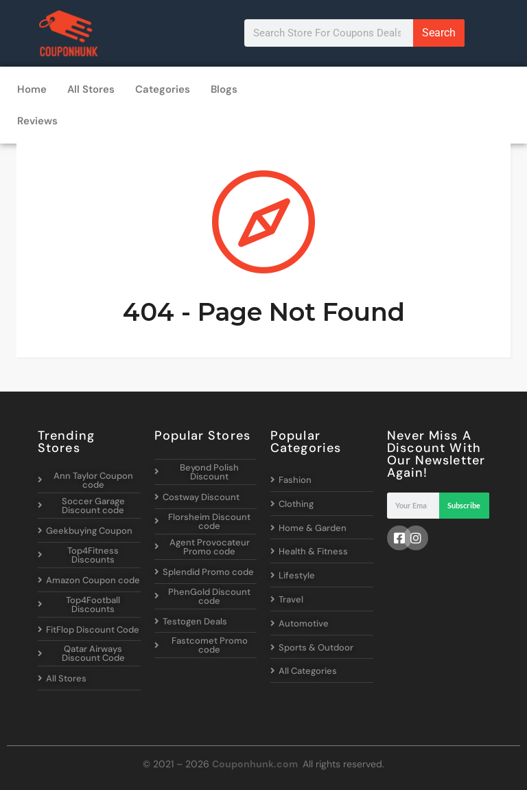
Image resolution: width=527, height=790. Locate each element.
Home (32, 89)
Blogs (224, 89)
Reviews (37, 121)
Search (439, 32)
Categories (162, 89)
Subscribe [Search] (463, 505)
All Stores (91, 89)
